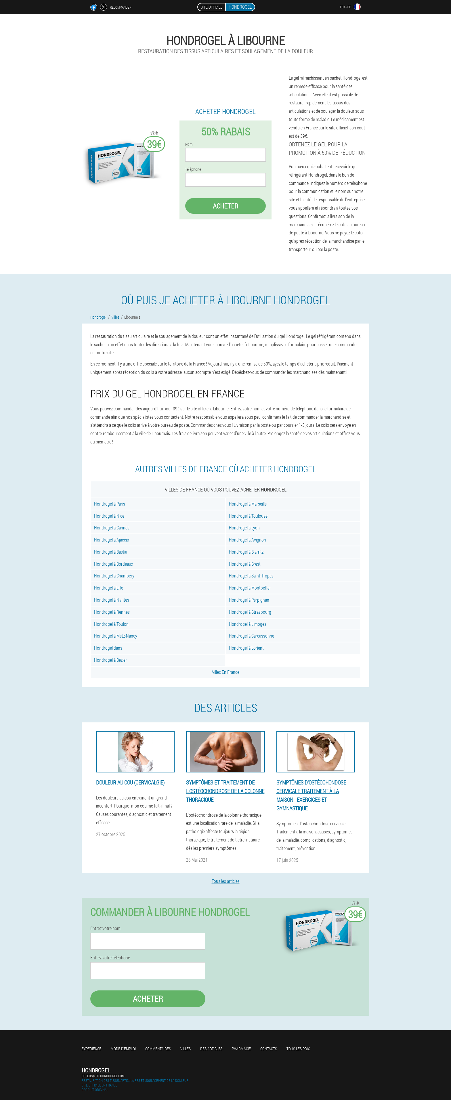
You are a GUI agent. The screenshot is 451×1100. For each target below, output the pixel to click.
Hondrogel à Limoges (247, 624)
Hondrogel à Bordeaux (113, 564)
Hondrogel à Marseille (248, 504)
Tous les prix (298, 1048)
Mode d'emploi (123, 1048)
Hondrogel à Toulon (111, 624)
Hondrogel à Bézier (110, 660)
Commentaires (158, 1048)
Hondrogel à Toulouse (248, 516)
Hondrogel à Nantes (111, 600)
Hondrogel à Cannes (111, 528)
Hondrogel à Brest (245, 564)
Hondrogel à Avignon (247, 540)
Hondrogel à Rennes (112, 612)
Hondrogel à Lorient (246, 648)
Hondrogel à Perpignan (249, 600)
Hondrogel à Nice (109, 516)
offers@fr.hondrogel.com (103, 1076)
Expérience (91, 1048)
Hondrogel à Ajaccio (111, 540)
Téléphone (193, 169)
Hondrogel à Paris (109, 504)
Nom (188, 144)
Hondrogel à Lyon (244, 528)
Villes (185, 1048)
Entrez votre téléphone (110, 957)
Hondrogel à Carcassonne (251, 636)
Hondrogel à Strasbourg (250, 612)
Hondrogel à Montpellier (250, 588)
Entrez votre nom (105, 928)
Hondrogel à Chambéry (114, 576)
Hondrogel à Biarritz (246, 552)
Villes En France (225, 672)
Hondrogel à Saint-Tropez (251, 576)
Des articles (211, 1048)
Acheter (225, 206)
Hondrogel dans (108, 648)
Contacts (268, 1048)
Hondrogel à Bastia (110, 552)
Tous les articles (226, 881)
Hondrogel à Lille (108, 588)
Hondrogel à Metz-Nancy (115, 636)
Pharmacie (241, 1048)
